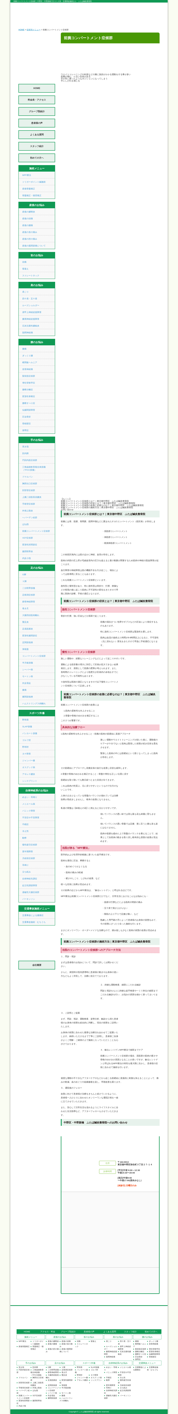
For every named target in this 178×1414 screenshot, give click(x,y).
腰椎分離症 (27, 389)
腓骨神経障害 (28, 601)
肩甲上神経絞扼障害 (31, 312)
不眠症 (25, 824)
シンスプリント (29, 781)
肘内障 (25, 453)
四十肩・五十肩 (29, 298)
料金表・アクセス (37, 100)
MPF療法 (26, 175)
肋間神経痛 (27, 332)
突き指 (25, 446)
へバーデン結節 (29, 517)
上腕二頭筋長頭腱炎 (31, 497)
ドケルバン (27, 476)
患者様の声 (37, 123)
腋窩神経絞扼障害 (30, 319)
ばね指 (25, 524)
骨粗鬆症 (26, 423)
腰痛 (24, 349)
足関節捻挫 (27, 642)
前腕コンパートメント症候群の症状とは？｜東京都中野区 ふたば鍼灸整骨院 (98, 503)
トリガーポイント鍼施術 (34, 182)
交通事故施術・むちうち (34, 922)
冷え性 (25, 831)
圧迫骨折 (26, 416)
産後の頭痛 (27, 218)
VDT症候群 (27, 538)
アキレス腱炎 (28, 774)
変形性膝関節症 (29, 635)
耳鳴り (25, 865)
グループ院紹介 (37, 111)
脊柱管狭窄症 (28, 383)
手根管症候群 (28, 504)
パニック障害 (28, 810)
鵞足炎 (25, 622)
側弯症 (25, 430)
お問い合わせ (67, 509)
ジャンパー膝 (28, 760)
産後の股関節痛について (34, 245)
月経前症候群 (28, 858)
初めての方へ (37, 158)
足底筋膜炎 (27, 629)
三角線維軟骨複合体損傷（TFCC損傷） (37, 1372)
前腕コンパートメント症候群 (36, 531)
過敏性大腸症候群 (30, 892)
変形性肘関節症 (29, 544)
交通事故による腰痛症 (33, 915)
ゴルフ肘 (26, 740)
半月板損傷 (27, 663)
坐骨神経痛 (27, 369)
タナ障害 (26, 753)
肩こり (25, 292)
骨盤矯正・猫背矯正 (31, 195)
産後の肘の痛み (29, 239)
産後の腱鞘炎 (28, 212)
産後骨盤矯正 (28, 188)
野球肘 (25, 747)
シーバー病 (27, 669)
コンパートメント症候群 (34, 656)
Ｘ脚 (24, 581)
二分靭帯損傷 (28, 588)
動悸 (24, 838)
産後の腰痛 (27, 225)
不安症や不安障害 (30, 817)
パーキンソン (28, 899)
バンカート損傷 (29, 733)
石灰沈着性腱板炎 (30, 326)
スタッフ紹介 (37, 146)
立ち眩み (26, 872)
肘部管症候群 (28, 490)
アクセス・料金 (47, 1331)
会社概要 (36, 965)
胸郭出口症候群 (29, 483)
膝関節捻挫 (27, 696)
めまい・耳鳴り (29, 797)
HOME (21, 30)
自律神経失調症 (29, 878)
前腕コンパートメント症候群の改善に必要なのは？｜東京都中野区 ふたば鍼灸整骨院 (102, 505)
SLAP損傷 (27, 726)
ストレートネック (30, 275)
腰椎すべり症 (28, 403)
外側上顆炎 (27, 510)
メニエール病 (28, 804)
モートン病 (27, 676)
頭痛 (24, 262)
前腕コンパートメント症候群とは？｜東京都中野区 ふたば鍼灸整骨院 (95, 501)
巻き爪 (25, 608)
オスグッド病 (28, 767)
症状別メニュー (34, 30)
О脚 (24, 574)
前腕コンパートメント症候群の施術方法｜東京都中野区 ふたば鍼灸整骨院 (97, 507)
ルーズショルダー (30, 305)
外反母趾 (26, 683)
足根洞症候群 (28, 595)
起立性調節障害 (29, 885)
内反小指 (26, 558)
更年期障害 (27, 851)
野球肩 (25, 720)
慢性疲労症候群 (29, 844)
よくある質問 (37, 134)
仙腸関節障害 (28, 410)
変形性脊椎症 (28, 396)
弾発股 (25, 649)
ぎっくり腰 (27, 355)
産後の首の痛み (29, 232)
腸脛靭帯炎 (27, 551)
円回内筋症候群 (29, 460)
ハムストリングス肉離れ (34, 703)
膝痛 (24, 690)
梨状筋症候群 (28, 376)
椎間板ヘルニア (29, 362)
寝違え (25, 269)
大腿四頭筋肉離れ (30, 615)
